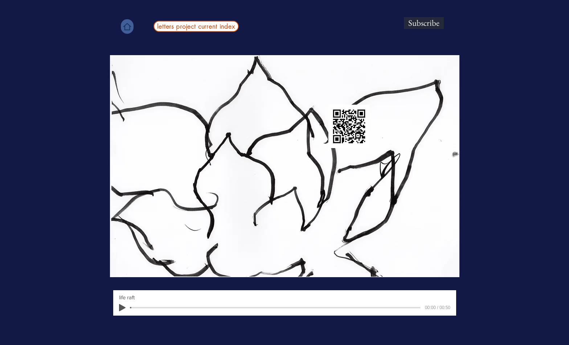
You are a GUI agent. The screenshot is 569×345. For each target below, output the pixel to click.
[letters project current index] (196, 26)
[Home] (127, 26)
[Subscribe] (424, 23)
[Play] (122, 307)
